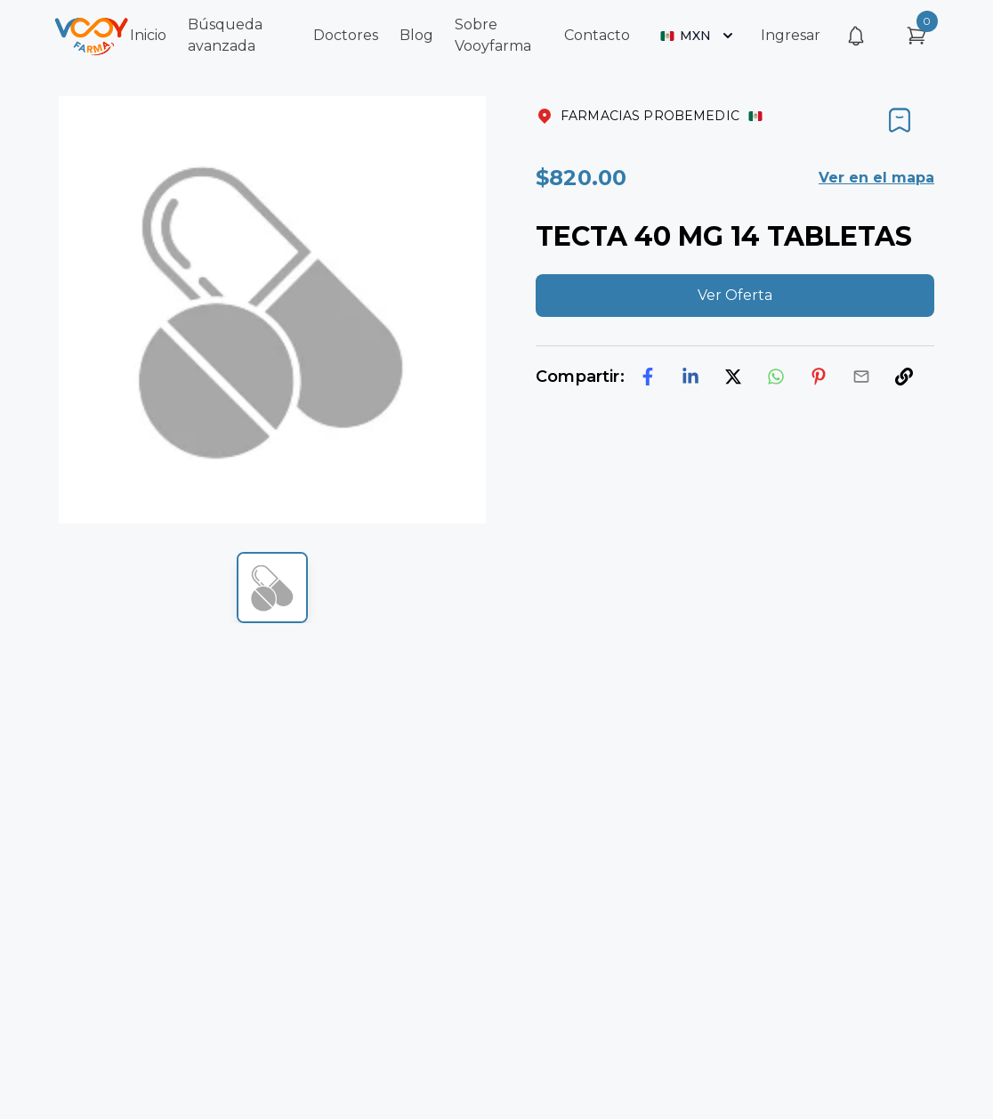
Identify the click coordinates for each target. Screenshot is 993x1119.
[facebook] (648, 377)
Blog (416, 35)
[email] (861, 377)
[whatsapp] (776, 377)
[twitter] (733, 377)
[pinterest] (819, 377)
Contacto (597, 35)
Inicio (148, 35)
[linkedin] (690, 377)
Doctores (345, 35)
